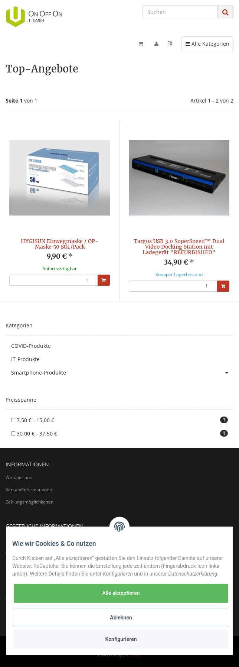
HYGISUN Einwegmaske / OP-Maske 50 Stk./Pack (59, 244)
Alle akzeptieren (121, 593)
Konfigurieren (121, 639)
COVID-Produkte (31, 345)
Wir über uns (19, 477)
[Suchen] (180, 12)
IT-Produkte (25, 359)
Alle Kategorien (207, 43)
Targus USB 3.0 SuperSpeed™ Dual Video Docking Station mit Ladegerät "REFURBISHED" (179, 247)
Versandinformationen (29, 489)
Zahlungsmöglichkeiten (29, 502)
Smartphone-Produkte (122, 372)
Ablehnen (121, 618)
